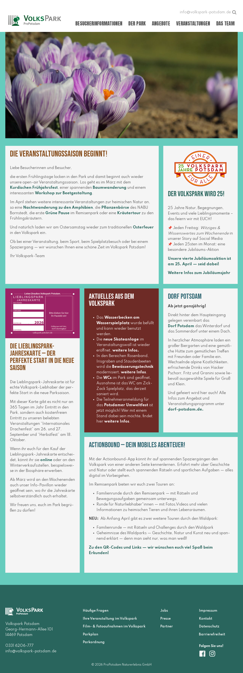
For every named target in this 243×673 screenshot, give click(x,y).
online (46, 462)
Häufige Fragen (95, 610)
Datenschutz (209, 626)
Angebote (161, 23)
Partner (166, 626)
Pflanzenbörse (115, 210)
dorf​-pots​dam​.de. (186, 412)
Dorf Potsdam (181, 328)
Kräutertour (129, 215)
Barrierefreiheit (212, 634)
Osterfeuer (143, 230)
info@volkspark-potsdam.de (30, 651)
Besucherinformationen (98, 23)
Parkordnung (94, 642)
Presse (165, 618)
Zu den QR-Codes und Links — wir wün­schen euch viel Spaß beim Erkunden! (151, 552)
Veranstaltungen (193, 23)
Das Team (225, 23)
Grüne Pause (57, 215)
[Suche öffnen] (234, 12)
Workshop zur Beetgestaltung (63, 196)
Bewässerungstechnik (132, 369)
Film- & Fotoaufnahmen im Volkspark (114, 626)
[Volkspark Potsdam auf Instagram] (212, 653)
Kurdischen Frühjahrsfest (34, 190)
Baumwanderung (109, 190)
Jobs (164, 610)
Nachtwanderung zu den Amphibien (58, 210)
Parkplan (90, 634)
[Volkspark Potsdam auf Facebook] (204, 653)
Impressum (208, 610)
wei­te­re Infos (124, 353)
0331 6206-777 (19, 646)
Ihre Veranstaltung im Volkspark (110, 618)
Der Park (137, 23)
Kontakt (205, 618)
